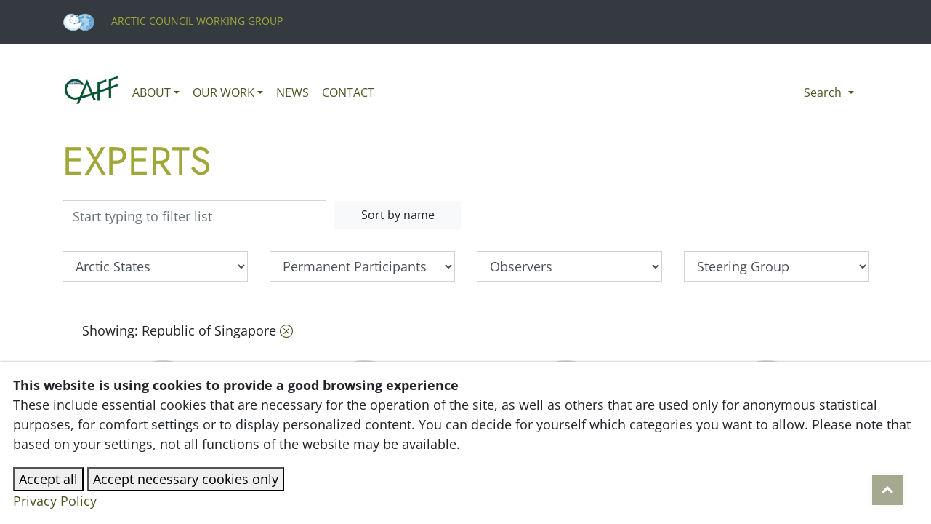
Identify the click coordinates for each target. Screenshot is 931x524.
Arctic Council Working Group (173, 21)
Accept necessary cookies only (185, 479)
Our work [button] (223, 92)
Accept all (48, 479)
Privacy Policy (55, 500)
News (292, 92)
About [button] (151, 92)
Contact (348, 92)
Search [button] (824, 92)
